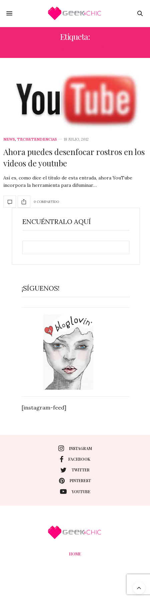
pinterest (75, 480)
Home (75, 553)
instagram (75, 448)
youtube (75, 491)
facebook (75, 459)
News (9, 139)
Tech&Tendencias (37, 139)
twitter (75, 470)
